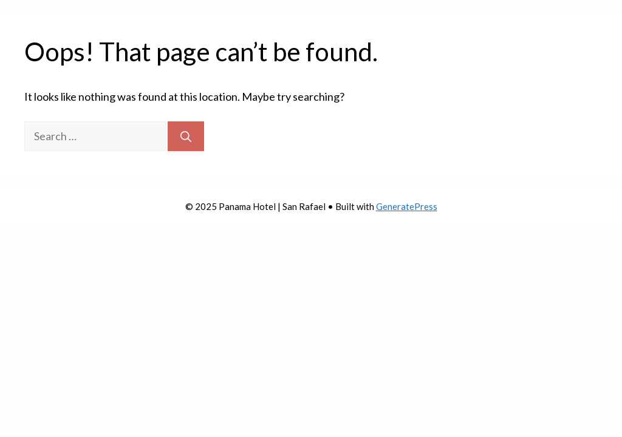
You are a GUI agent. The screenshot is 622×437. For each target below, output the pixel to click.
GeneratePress (406, 206)
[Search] (186, 136)
